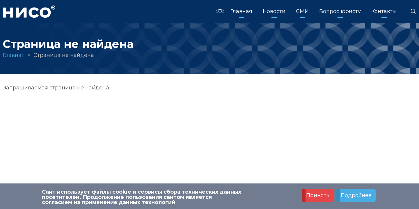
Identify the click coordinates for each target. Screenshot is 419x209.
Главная (241, 11)
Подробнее (356, 196)
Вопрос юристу (340, 11)
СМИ (302, 11)
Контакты (384, 11)
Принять (317, 196)
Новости (274, 11)
